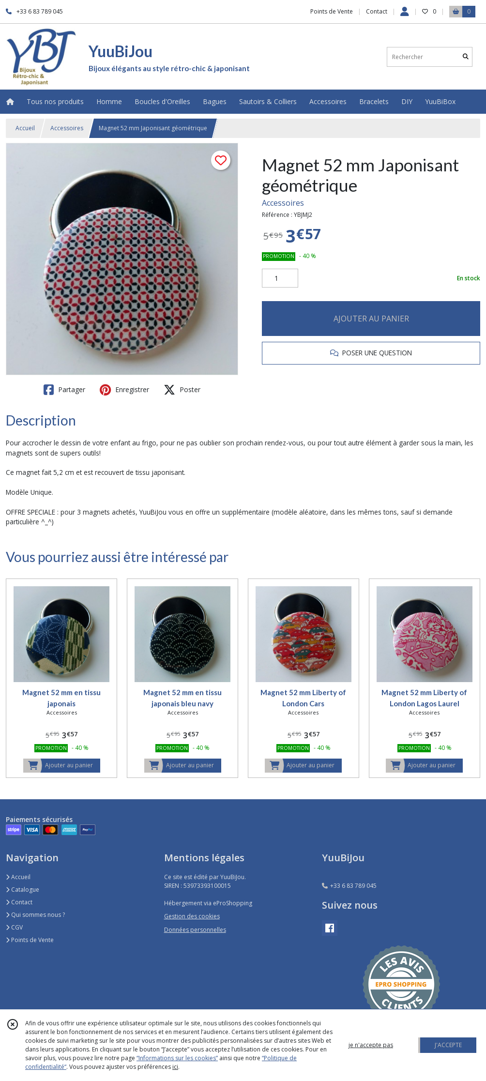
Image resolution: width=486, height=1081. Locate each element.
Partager (64, 390)
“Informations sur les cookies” (177, 1058)
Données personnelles (195, 930)
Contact (376, 11)
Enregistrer (124, 390)
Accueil (25, 128)
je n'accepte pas (371, 1045)
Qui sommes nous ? (35, 915)
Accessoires (66, 128)
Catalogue (22, 889)
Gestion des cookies (192, 916)
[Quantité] (280, 278)
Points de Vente (30, 940)
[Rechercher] (465, 56)
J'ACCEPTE (448, 1045)
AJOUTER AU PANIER (371, 318)
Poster (182, 390)
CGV (14, 927)
